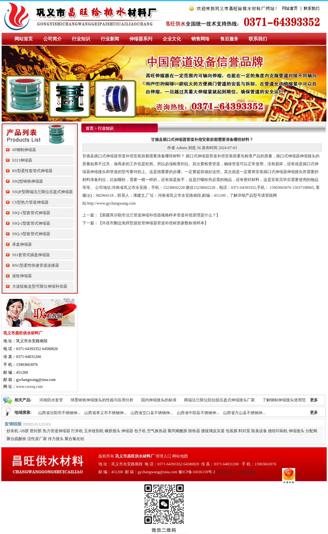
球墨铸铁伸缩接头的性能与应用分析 (102, 400)
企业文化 (172, 38)
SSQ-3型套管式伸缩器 (31, 234)
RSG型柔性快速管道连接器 (35, 265)
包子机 (140, 431)
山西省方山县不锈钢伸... (244, 413)
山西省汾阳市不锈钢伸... (59, 413)
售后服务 (229, 38)
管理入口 (163, 456)
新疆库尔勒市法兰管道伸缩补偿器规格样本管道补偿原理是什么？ (159, 215)
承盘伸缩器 (22, 244)
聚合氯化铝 (74, 438)
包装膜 (231, 431)
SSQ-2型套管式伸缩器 (31, 223)
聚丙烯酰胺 (177, 431)
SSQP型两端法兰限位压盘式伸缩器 (42, 191)
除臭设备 (259, 431)
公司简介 (52, 38)
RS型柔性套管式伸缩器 (32, 170)
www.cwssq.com (29, 386)
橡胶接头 (112, 431)
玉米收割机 (94, 431)
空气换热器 (157, 431)
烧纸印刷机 (278, 431)
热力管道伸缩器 (56, 431)
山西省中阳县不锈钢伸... (198, 413)
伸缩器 (127, 431)
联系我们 (258, 38)
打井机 (77, 431)
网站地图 (180, 456)
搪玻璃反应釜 (213, 431)
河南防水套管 (51, 400)
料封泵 (244, 431)
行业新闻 (110, 38)
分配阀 (311, 431)
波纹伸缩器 (22, 276)
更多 (314, 400)
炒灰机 (12, 431)
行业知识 (81, 38)
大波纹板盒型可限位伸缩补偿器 (39, 286)
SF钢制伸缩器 (24, 149)
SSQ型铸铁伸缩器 (27, 181)
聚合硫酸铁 (16, 438)
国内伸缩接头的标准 (158, 400)
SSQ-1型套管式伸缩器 (31, 213)
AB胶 (24, 431)
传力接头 (56, 438)
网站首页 (23, 38)
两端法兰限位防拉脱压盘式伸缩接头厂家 (219, 400)
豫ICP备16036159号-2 (196, 472)
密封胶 (36, 431)
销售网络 (200, 38)
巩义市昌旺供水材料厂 (134, 456)
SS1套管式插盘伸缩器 (31, 255)
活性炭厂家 (37, 438)
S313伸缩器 (22, 160)
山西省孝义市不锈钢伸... (105, 413)
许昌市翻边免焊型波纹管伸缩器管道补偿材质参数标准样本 (153, 223)
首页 (89, 128)
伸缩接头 (296, 431)
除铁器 (194, 431)
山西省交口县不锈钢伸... (152, 413)
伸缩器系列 (140, 38)
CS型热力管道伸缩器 (30, 202)
